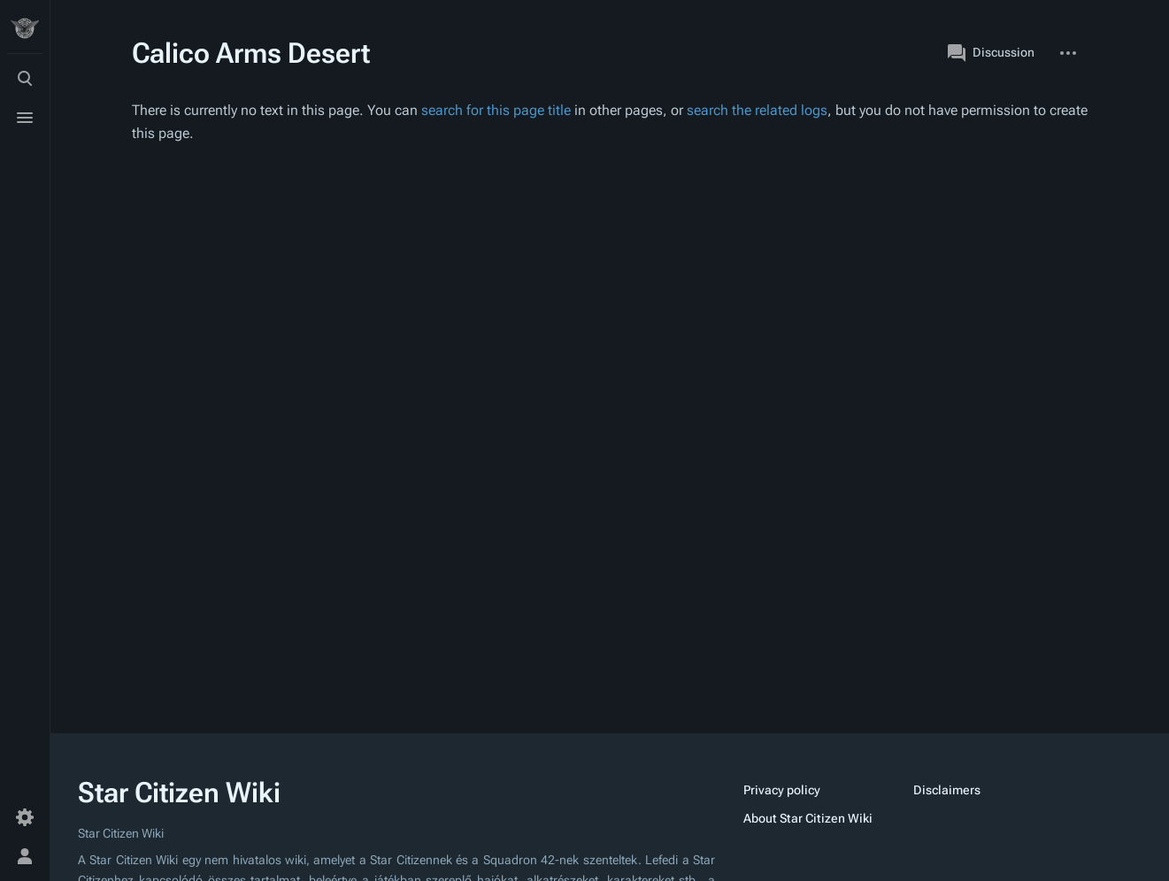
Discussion (991, 53)
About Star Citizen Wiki (808, 818)
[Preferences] (24, 817)
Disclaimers (947, 790)
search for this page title (496, 110)
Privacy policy (781, 790)
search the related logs (757, 110)
